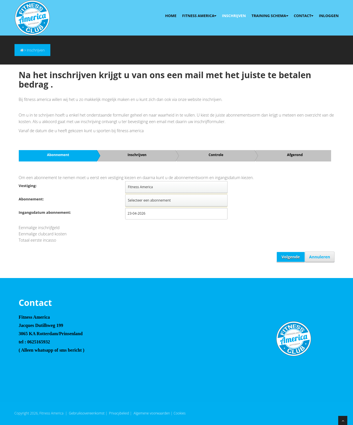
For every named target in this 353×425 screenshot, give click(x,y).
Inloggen (328, 15)
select (223, 187)
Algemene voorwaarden (152, 413)
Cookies (179, 413)
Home (170, 15)
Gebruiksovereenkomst (86, 413)
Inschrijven (234, 15)
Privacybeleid (119, 413)
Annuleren (319, 257)
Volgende (291, 257)
